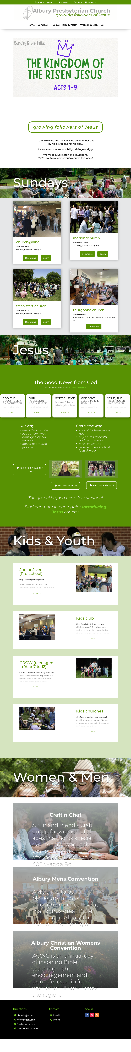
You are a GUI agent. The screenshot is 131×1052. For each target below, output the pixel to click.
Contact (38, 2)
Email (56, 1028)
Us (102, 25)
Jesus (56, 25)
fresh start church (27, 1037)
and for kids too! (103, 498)
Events (77, 2)
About (50, 2)
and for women (67, 499)
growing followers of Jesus (65, 135)
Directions (30, 271)
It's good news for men (31, 483)
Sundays (42, 25)
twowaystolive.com (77, 401)
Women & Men (89, 25)
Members (89, 2)
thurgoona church (27, 1041)
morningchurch (26, 1033)
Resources (63, 2)
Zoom (46, 271)
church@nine (24, 1028)
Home (31, 25)
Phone (57, 1033)
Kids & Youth (69, 25)
